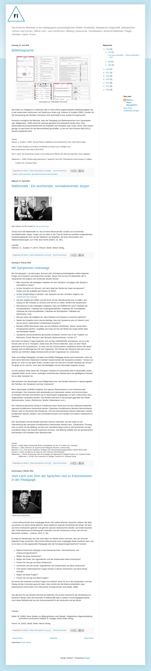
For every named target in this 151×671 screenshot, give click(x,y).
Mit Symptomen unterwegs (30, 268)
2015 (108, 79)
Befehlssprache (23, 50)
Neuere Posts (17, 638)
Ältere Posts (89, 638)
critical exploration (24, 174)
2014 (108, 83)
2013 (108, 86)
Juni (110, 52)
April (110, 65)
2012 (108, 90)
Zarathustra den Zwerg (26, 297)
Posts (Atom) (26, 642)
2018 (108, 69)
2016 (108, 76)
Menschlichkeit (52, 174)
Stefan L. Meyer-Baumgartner (131, 102)
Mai (109, 62)
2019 (108, 49)
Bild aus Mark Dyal (42, 226)
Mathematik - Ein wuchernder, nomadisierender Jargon (50, 186)
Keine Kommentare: (60, 171)
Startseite (53, 638)
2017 (108, 73)
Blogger (87, 658)
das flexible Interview (39, 174)
